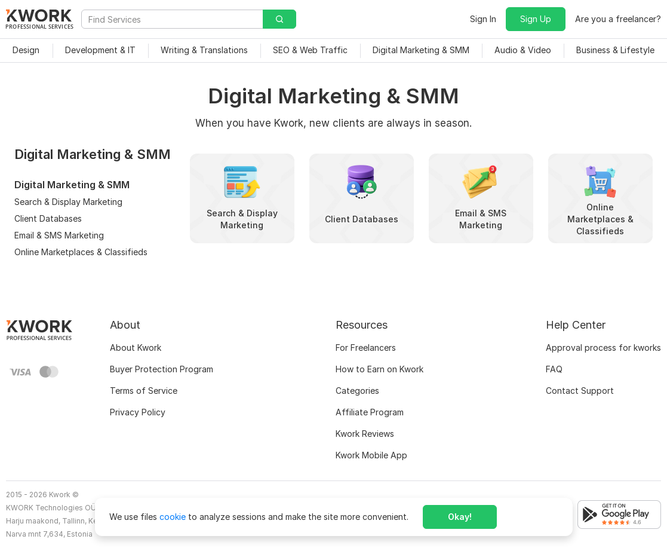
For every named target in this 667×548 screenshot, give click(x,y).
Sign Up (535, 19)
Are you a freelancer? (618, 19)
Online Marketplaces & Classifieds (80, 252)
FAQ (554, 369)
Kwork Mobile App (371, 455)
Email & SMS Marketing (59, 235)
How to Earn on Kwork (379, 369)
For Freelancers (366, 347)
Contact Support (580, 390)
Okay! (460, 517)
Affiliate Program (370, 412)
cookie (172, 517)
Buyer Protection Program (161, 369)
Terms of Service (143, 390)
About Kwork (135, 347)
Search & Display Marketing (68, 202)
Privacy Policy (137, 412)
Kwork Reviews (365, 433)
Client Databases (48, 218)
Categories (357, 390)
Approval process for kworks (603, 347)
